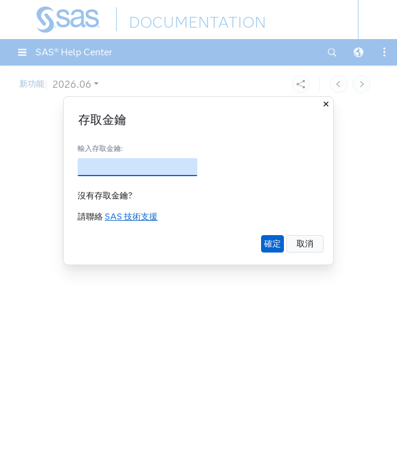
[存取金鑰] (137, 167)
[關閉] (326, 104)
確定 (272, 244)
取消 (305, 244)
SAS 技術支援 (131, 217)
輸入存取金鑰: (100, 148)
